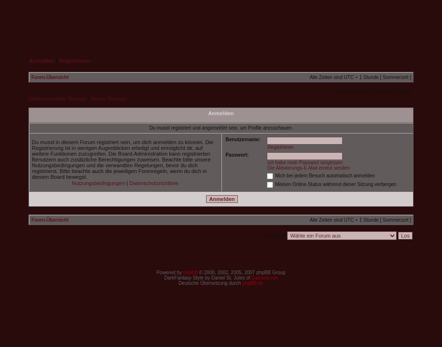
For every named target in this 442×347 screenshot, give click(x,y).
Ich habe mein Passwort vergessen (305, 162)
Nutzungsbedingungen (98, 183)
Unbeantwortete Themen (57, 99)
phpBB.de (252, 283)
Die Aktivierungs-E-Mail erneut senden (308, 168)
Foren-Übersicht (50, 77)
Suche (395, 22)
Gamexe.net (264, 277)
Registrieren (280, 147)
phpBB (190, 272)
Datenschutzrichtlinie (154, 183)
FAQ (350, 22)
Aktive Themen (108, 99)
